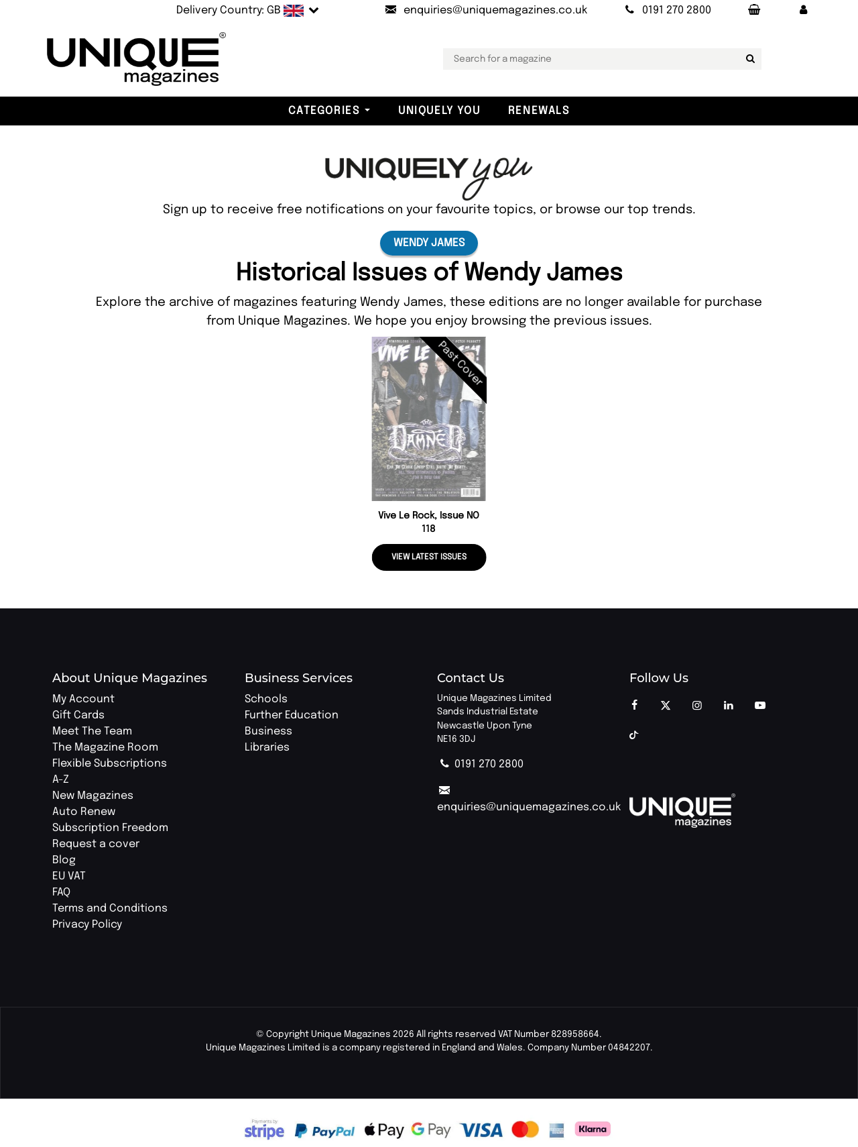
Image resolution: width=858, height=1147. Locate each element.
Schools (266, 699)
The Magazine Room (105, 747)
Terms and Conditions (110, 908)
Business (268, 731)
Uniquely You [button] (439, 111)
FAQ (61, 892)
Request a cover (95, 844)
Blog (64, 860)
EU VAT (69, 876)
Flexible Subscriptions (109, 763)
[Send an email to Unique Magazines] (485, 11)
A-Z (60, 779)
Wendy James (429, 243)
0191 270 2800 (480, 764)
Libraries (267, 747)
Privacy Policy (87, 924)
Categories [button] (323, 111)
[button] (803, 11)
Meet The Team (92, 731)
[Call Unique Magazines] (666, 11)
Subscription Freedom (110, 828)
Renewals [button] (539, 111)
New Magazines (92, 796)
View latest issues (429, 557)
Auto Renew (83, 812)
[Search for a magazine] (748, 59)
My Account (83, 699)
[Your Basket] (753, 11)
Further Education (292, 715)
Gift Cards (78, 715)
